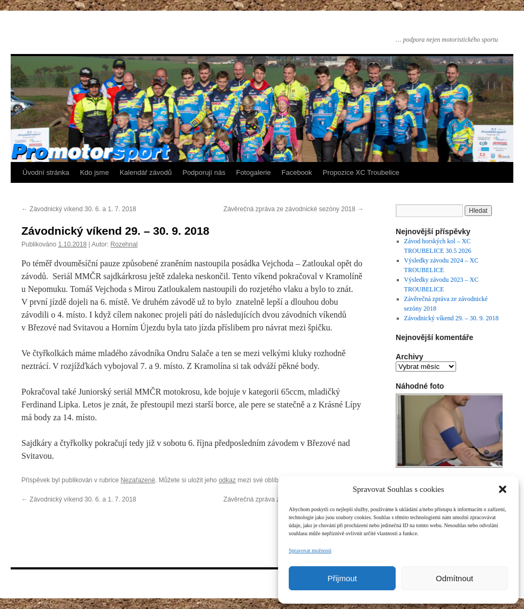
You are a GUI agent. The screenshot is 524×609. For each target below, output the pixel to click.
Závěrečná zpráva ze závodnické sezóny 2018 (294, 209)
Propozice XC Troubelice (361, 172)
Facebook (297, 172)
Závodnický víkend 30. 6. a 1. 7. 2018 (78, 209)
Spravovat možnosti (310, 550)
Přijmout (342, 578)
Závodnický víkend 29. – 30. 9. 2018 (451, 318)
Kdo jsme (94, 172)
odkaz (227, 480)
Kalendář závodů (146, 172)
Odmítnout (454, 578)
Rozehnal (124, 244)
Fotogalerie (253, 172)
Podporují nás (203, 172)
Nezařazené (137, 480)
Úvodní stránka (45, 172)
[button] (502, 489)
